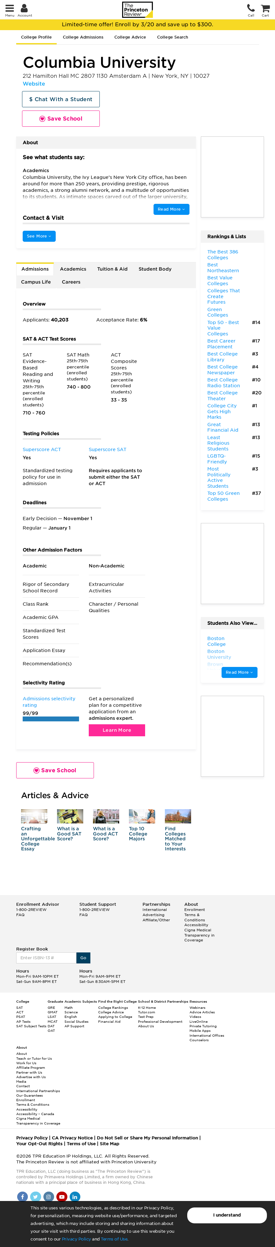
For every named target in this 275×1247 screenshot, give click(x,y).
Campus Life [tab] (36, 282)
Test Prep (146, 1017)
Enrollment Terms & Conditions (194, 914)
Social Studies (76, 1021)
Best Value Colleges (220, 280)
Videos (195, 1017)
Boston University (219, 654)
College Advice (130, 37)
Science (71, 1012)
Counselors (199, 1040)
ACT (20, 1012)
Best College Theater (222, 395)
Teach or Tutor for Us (34, 1058)
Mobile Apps (200, 1030)
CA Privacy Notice (72, 1138)
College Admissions (83, 37)
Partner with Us (29, 1072)
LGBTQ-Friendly (217, 458)
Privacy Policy (76, 1239)
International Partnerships (38, 1091)
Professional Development (160, 1021)
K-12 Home (147, 1007)
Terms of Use (114, 1239)
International (155, 909)
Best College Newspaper (222, 369)
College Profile (36, 37)
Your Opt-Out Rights (39, 1143)
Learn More (117, 730)
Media (21, 1081)
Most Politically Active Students (219, 477)
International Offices (206, 1035)
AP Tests (23, 1021)
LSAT (52, 1017)
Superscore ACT (42, 449)
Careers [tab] (71, 282)
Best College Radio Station (223, 382)
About (21, 1053)
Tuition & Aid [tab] (112, 269)
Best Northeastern (223, 267)
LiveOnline (198, 1021)
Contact (23, 1086)
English (70, 1017)
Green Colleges (217, 312)
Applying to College (115, 1017)
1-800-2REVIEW (31, 909)
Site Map (109, 1143)
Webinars (197, 1007)
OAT (51, 1030)
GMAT (53, 1012)
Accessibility (196, 925)
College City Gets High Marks (222, 411)
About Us (146, 1026)
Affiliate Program (30, 1067)
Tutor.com (146, 1012)
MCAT (53, 1021)
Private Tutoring (203, 1026)
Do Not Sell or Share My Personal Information (147, 1138)
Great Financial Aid (222, 427)
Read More (171, 209)
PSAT (20, 1017)
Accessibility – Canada (35, 1114)
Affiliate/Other (156, 920)
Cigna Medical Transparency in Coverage (199, 935)
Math (68, 1007)
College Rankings (113, 1007)
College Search (172, 37)
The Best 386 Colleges (222, 254)
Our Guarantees (29, 1095)
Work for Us (26, 1063)
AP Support (74, 1026)
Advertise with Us (31, 1077)
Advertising (154, 915)
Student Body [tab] (155, 269)
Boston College (216, 641)
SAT (19, 1007)
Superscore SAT (107, 449)
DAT (51, 1026)
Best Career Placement (221, 343)
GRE (51, 1007)
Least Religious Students (218, 443)
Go (83, 957)
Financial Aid (109, 1021)
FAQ (20, 915)
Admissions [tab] (35, 269)
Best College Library (222, 356)
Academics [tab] (73, 269)
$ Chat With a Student (60, 99)
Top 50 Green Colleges (223, 496)
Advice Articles (202, 1012)
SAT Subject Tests (31, 1026)
